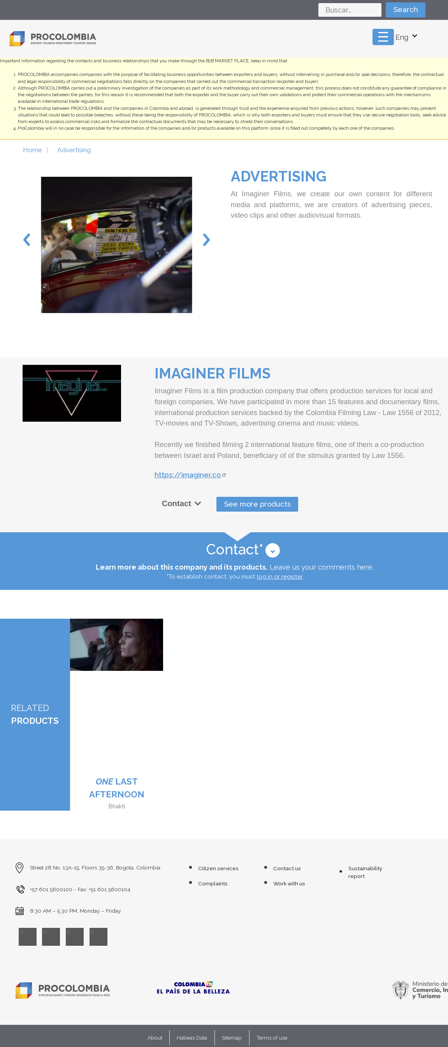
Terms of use (272, 1038)
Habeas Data (192, 1038)
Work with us (289, 883)
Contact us (287, 868)
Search (406, 9)
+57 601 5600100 (51, 889)
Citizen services (218, 868)
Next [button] (206, 240)
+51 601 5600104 (109, 889)
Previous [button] (26, 240)
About (155, 1038)
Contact (181, 503)
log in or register (280, 576)
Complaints (213, 883)
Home (32, 150)
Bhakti (117, 806)
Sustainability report (365, 872)
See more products (257, 504)
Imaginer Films (213, 373)
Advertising (74, 150)
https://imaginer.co (191, 475)
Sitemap (232, 1038)
